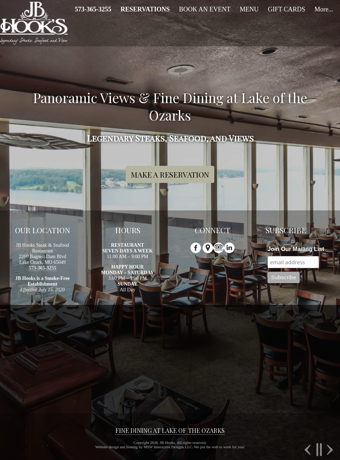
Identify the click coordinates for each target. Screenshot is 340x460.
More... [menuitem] (323, 9)
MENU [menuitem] (249, 9)
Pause (318, 449)
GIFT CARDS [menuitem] (286, 9)
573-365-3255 (42, 268)
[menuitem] (93, 9)
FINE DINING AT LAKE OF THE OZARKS (170, 430)
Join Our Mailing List (296, 249)
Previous (308, 449)
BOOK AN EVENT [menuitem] (204, 9)
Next (329, 449)
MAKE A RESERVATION (170, 174)
